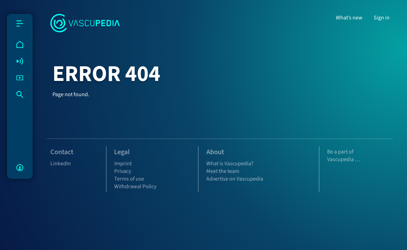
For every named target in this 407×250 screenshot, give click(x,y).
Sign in (382, 18)
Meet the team (222, 171)
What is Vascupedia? (230, 163)
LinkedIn (60, 163)
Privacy (122, 171)
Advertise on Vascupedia (234, 179)
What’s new (349, 18)
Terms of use (129, 179)
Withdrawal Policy (135, 186)
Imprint (123, 163)
